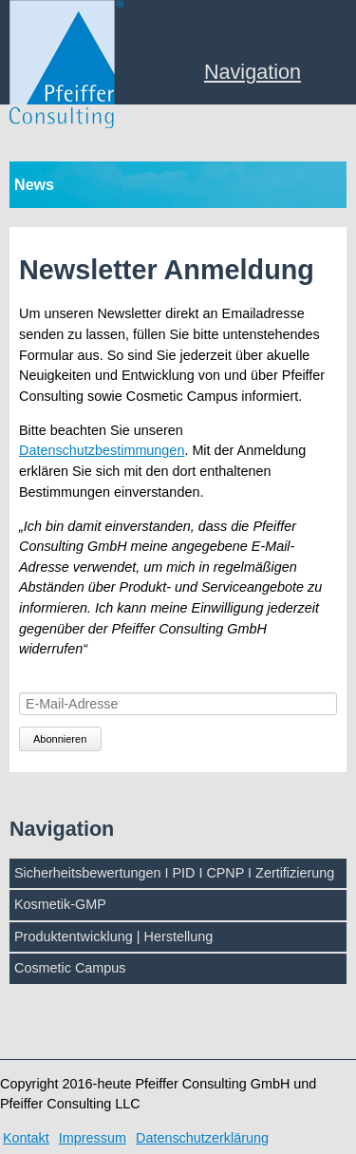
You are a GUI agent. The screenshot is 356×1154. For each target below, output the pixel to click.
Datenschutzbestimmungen (101, 450)
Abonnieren (59, 739)
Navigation (252, 73)
